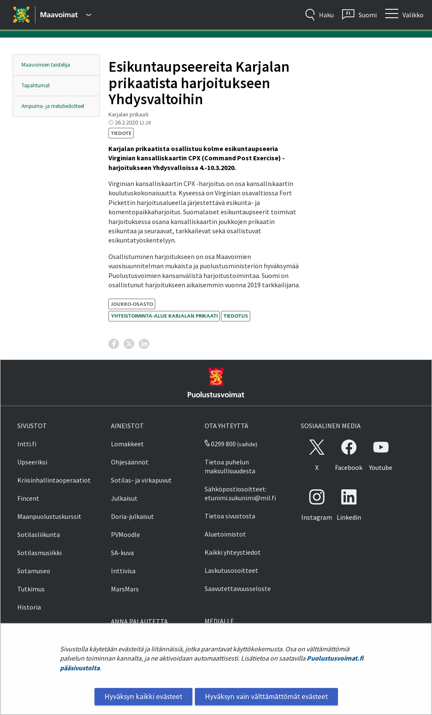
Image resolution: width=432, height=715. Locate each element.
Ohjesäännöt (129, 462)
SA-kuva (122, 552)
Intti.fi (26, 444)
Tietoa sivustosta (230, 516)
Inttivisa (123, 571)
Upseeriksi (32, 462)
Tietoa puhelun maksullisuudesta (230, 466)
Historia (29, 607)
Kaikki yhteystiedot (233, 552)
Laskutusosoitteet (231, 570)
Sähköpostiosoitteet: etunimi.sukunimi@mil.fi (240, 493)
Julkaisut (124, 498)
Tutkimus (31, 589)
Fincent (28, 498)
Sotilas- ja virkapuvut (141, 480)
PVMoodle (125, 534)
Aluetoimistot (225, 534)
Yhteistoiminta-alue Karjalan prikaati (164, 316)
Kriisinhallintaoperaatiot (54, 480)
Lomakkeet (127, 444)
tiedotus (236, 316)
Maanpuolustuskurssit (49, 516)
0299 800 (220, 444)
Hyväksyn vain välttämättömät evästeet (266, 696)
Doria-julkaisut (132, 516)
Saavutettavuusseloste (238, 588)
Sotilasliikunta (38, 534)
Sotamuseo (33, 571)
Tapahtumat (36, 85)
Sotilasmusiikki (39, 552)
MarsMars (125, 589)
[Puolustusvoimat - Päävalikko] (65, 14)
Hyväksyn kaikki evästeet (143, 696)
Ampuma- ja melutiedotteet (53, 106)
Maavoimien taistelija (46, 64)
